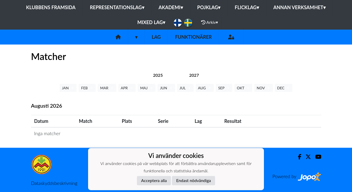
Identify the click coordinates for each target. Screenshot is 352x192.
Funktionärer (193, 37)
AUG (204, 88)
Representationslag (117, 7)
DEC (283, 88)
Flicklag (247, 7)
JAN (68, 88)
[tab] (158, 75)
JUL (185, 88)
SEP (224, 88)
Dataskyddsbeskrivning (54, 183)
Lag (156, 37)
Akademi (171, 7)
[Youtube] (316, 157)
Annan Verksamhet (299, 7)
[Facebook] (297, 157)
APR (127, 88)
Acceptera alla (154, 180)
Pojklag (209, 7)
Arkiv (209, 22)
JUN (166, 88)
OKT (243, 88)
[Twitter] (306, 157)
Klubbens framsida (51, 7)
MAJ (146, 88)
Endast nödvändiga (193, 180)
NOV (263, 88)
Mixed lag (151, 22)
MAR (107, 88)
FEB (87, 88)
